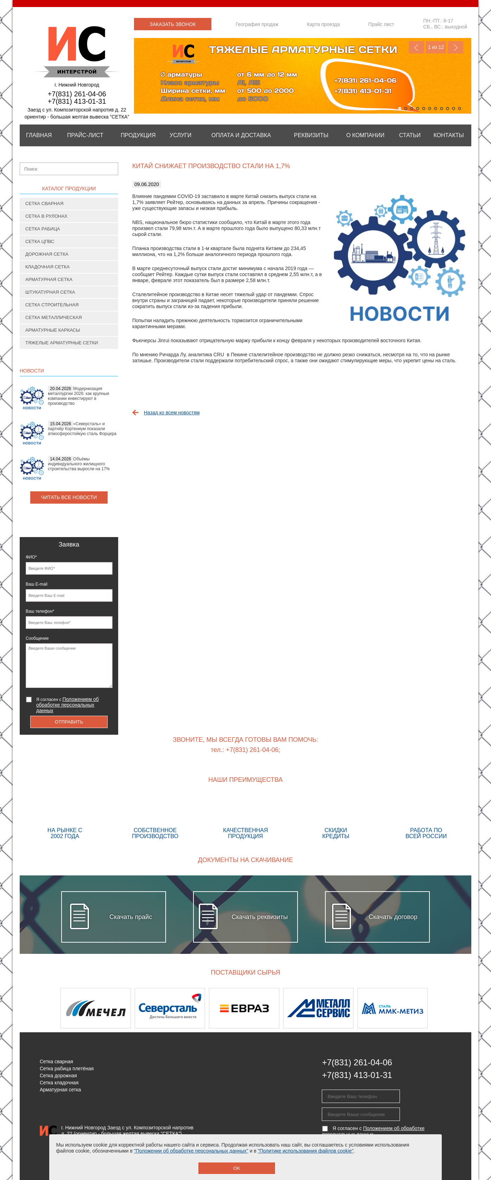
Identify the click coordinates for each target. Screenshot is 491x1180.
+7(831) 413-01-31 (76, 101)
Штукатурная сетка (50, 292)
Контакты (448, 135)
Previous (416, 47)
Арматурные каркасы (52, 330)
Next (455, 47)
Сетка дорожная (58, 1075)
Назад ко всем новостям (172, 412)
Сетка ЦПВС (39, 241)
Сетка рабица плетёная (67, 1068)
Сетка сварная (44, 203)
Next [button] (453, 1008)
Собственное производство (155, 817)
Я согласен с (67, 704)
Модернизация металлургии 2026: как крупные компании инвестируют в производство (78, 396)
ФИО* (31, 557)
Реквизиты (311, 135)
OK (236, 1168)
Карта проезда (323, 24)
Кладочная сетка (47, 266)
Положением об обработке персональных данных (67, 704)
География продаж (257, 24)
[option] (97, 1008)
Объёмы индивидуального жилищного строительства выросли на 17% (79, 464)
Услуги (180, 135)
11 (459, 108)
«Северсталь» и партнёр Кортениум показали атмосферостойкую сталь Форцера (82, 428)
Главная (39, 135)
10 (453, 108)
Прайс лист (381, 24)
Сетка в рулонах (46, 216)
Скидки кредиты (336, 817)
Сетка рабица (42, 228)
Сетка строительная (52, 304)
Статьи (410, 135)
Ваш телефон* (40, 611)
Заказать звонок (173, 24)
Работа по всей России (426, 817)
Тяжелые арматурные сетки (61, 342)
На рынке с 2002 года (65, 817)
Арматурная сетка (48, 279)
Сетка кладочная (59, 1082)
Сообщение (37, 638)
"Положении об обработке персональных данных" (191, 1151)
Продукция (138, 135)
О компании (365, 135)
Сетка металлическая (53, 317)
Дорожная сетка (46, 254)
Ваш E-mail (36, 584)
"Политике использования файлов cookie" (305, 1151)
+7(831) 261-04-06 (76, 94)
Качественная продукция (245, 817)
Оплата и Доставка (241, 135)
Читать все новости (69, 497)
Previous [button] (38, 1008)
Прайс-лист (85, 135)
